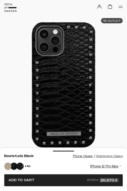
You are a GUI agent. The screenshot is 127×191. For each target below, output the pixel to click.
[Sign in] (99, 6)
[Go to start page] (10, 7)
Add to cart (63, 180)
